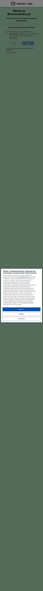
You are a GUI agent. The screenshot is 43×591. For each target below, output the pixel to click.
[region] (21, 295)
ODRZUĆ (21, 314)
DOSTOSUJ (21, 319)
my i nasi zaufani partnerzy (23, 277)
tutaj (20, 304)
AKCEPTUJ (21, 309)
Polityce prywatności (28, 302)
